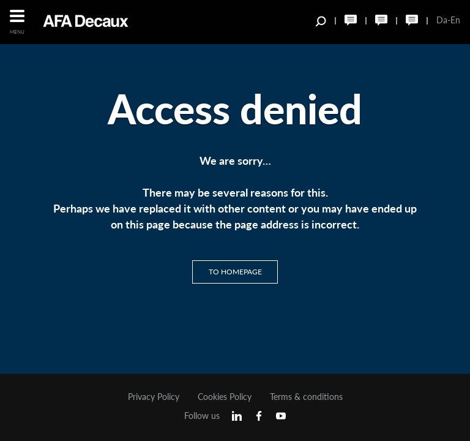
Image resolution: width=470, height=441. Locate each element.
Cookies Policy (225, 397)
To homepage (235, 271)
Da (441, 20)
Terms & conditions (306, 397)
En (455, 20)
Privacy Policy (153, 397)
